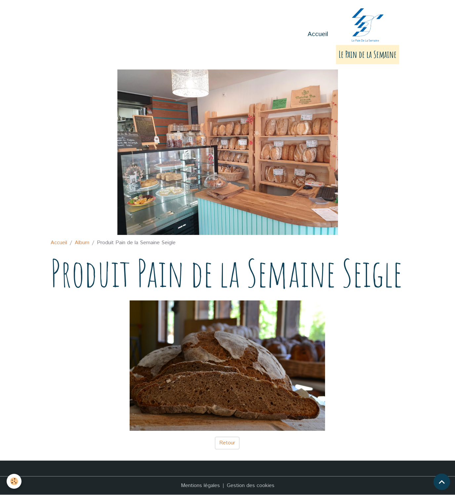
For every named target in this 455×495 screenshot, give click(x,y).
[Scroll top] (442, 481)
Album (82, 243)
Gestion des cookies (250, 485)
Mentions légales (200, 485)
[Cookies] (14, 481)
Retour (227, 443)
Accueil (318, 34)
